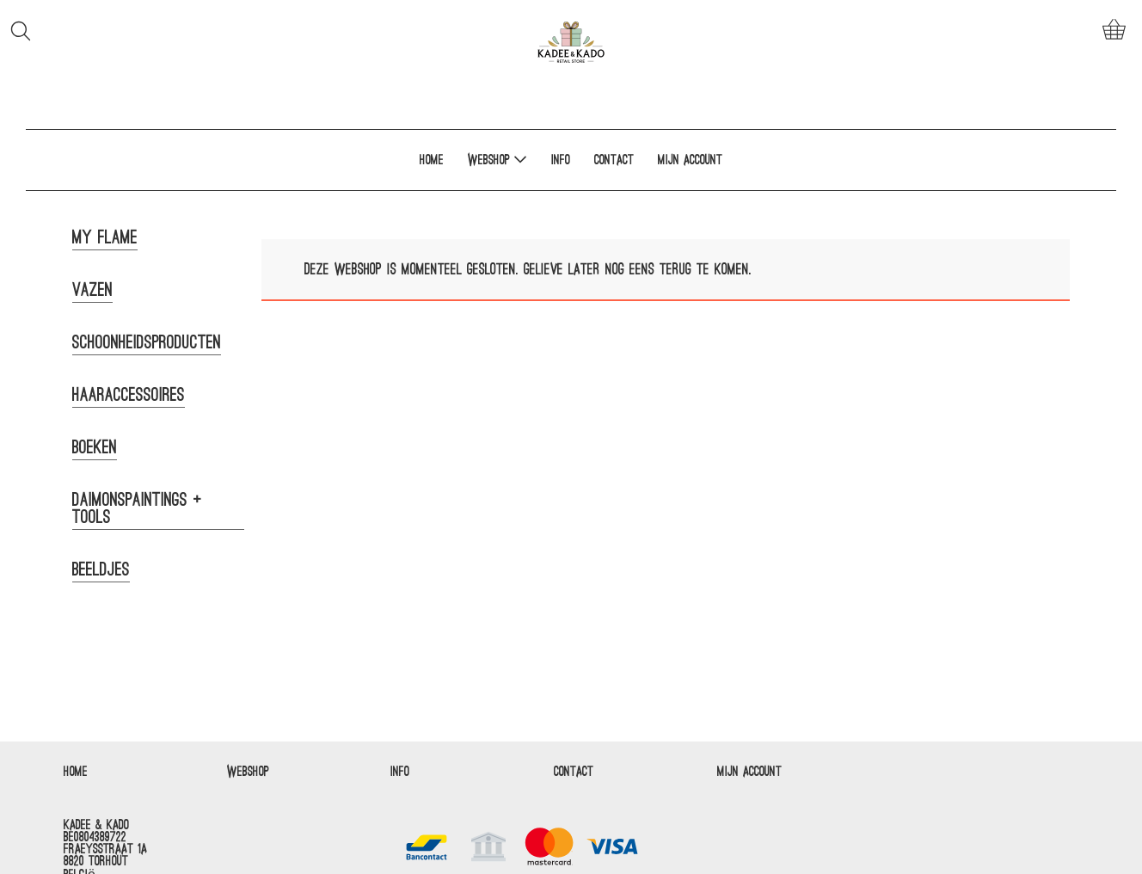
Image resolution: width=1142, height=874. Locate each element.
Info (560, 160)
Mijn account (690, 160)
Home (432, 160)
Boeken (94, 447)
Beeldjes (101, 569)
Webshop (497, 159)
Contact (614, 160)
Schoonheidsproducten (146, 342)
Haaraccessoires (128, 394)
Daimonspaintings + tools (137, 508)
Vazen (92, 290)
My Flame (105, 237)
